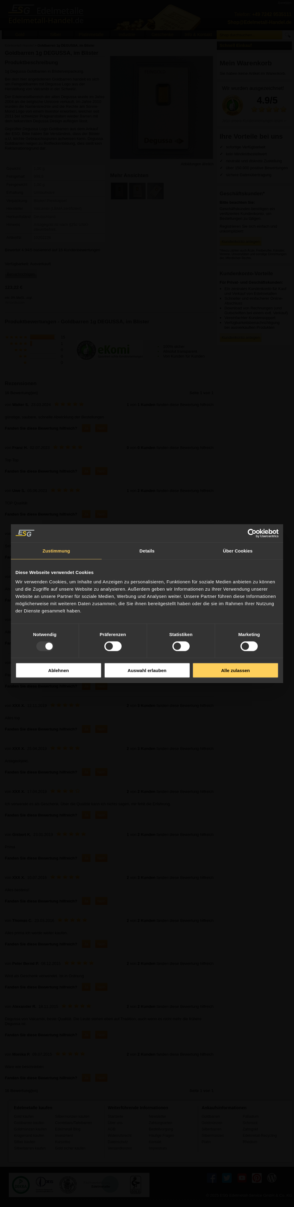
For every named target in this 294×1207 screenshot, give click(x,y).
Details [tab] (147, 550)
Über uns (115, 1123)
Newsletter (157, 1116)
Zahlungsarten (160, 1123)
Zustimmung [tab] (56, 550)
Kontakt (155, 1142)
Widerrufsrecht (120, 1135)
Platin (206, 1142)
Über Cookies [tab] (238, 550)
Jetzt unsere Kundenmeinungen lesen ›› (254, 121)
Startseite (115, 1116)
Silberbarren (211, 1129)
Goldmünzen (211, 1123)
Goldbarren (210, 1116)
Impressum (158, 1148)
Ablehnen (58, 670)
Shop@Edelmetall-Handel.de (259, 22)
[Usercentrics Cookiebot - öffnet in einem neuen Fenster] (252, 533)
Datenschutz (118, 1142)
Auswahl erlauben (147, 670)
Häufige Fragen (161, 1135)
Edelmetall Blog (67, 1129)
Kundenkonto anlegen (241, 241)
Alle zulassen (235, 670)
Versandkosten (15, 302)
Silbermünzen (212, 1135)
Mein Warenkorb (246, 63)
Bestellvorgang (161, 1129)
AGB (112, 1129)
